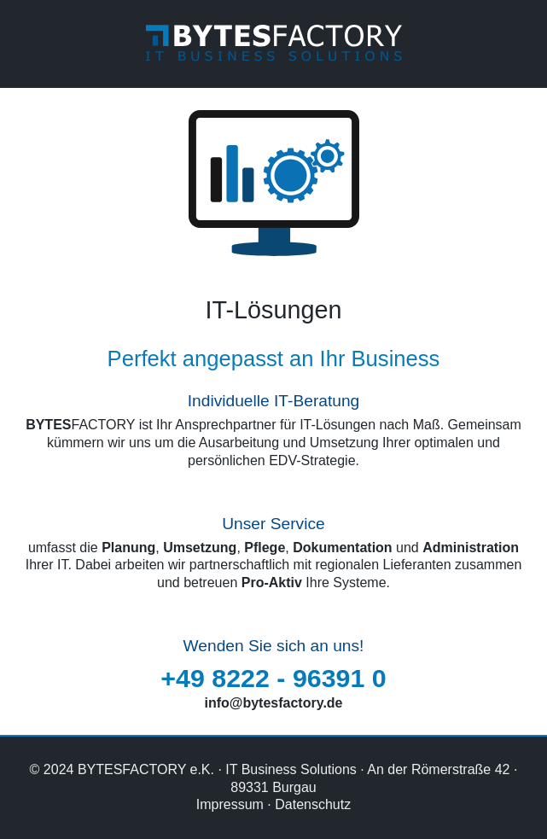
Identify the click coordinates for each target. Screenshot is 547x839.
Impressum (230, 804)
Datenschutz (313, 804)
